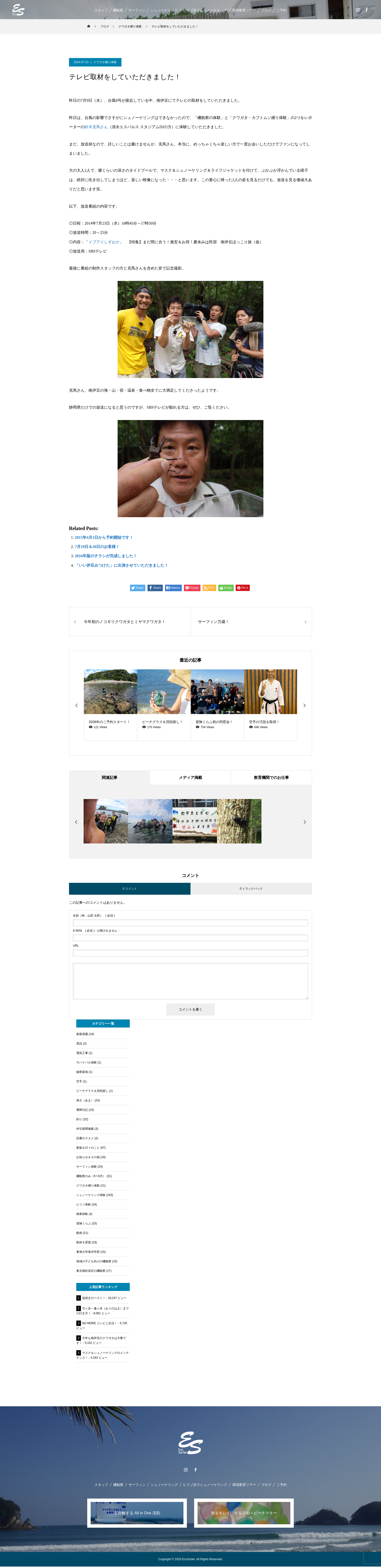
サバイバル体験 (86, 1063)
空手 (79, 1082)
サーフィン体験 (86, 1167)
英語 (79, 1044)
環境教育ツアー (244, 10)
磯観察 (118, 10)
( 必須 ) (94, 916)
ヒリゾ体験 (83, 1205)
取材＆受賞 (83, 1243)
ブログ (266, 10)
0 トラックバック (251, 889)
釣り (79, 1119)
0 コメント (130, 889)
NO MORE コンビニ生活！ (99, 1323)
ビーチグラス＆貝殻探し (92, 1091)
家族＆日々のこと (88, 1148)
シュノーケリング (163, 10)
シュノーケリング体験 (90, 1195)
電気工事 (82, 1053)
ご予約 (281, 10)
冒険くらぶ (83, 1224)
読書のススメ (85, 1138)
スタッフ (101, 10)
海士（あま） (85, 1101)
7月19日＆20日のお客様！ (97, 547)
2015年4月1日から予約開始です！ (104, 537)
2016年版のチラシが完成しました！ (106, 556)
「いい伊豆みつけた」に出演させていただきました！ (121, 565)
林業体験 (82, 1214)
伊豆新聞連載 (85, 1129)
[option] (110, 705)
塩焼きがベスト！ (93, 1298)
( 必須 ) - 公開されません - (96, 931)
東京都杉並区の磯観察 (90, 1271)
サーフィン (136, 10)
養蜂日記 (82, 1110)
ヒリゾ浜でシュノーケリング (204, 10)
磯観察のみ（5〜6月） (91, 1176)
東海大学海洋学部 (88, 1252)
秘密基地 (82, 1072)
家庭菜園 (82, 1034)
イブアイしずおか (104, 242)
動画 (79, 1233)
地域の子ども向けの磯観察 (93, 1262)
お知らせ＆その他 (88, 1157)
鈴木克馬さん (96, 127)
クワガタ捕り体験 (105, 62)
